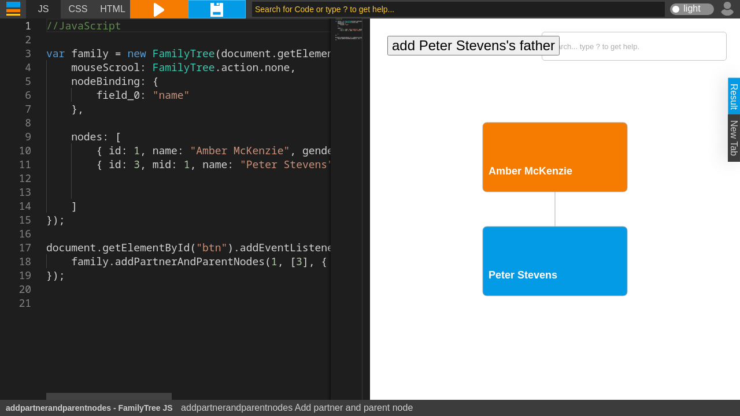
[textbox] (46, 18)
